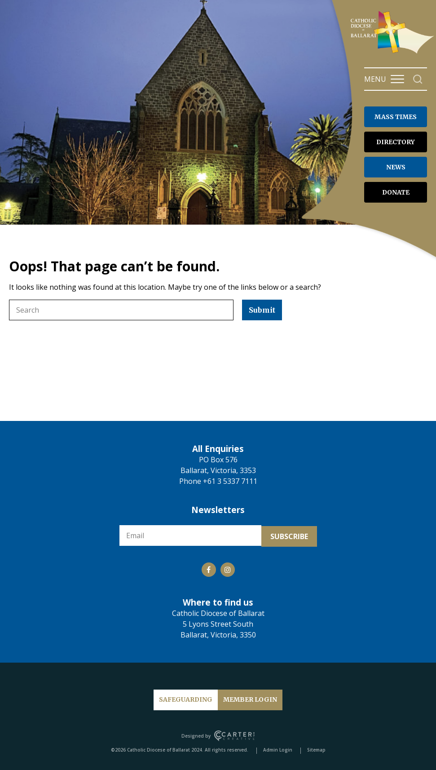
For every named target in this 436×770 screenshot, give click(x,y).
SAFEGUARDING (185, 698)
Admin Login (277, 748)
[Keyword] (121, 310)
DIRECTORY (395, 142)
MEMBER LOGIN (250, 698)
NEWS (395, 167)
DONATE (396, 192)
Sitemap (316, 748)
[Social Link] (209, 568)
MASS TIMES (395, 117)
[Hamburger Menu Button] (397, 79)
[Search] (418, 79)
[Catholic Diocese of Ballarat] (393, 53)
